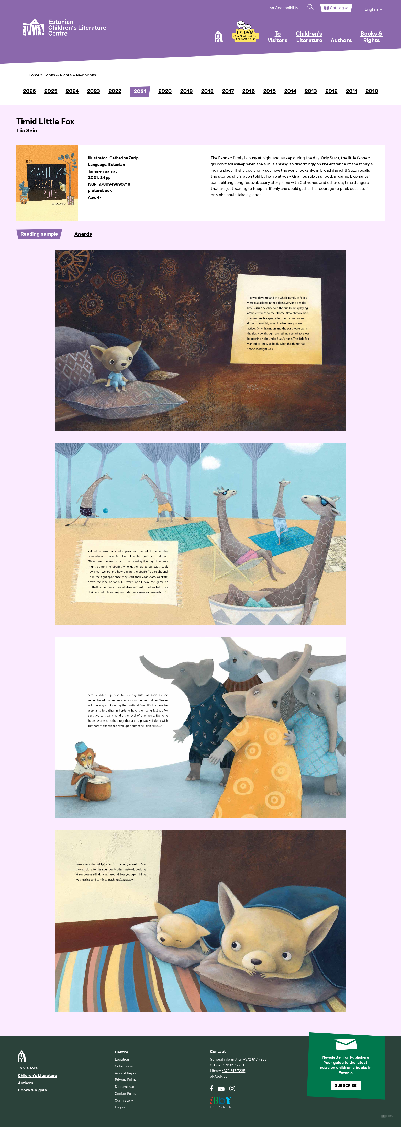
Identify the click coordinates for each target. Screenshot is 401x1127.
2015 (269, 91)
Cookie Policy (125, 1093)
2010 (371, 91)
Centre (121, 1052)
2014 (290, 91)
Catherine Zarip (124, 158)
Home (34, 75)
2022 (114, 91)
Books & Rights (371, 37)
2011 (351, 91)
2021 (140, 91)
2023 (93, 91)
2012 (331, 91)
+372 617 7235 (233, 1071)
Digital (387, 1116)
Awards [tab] (83, 234)
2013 (311, 91)
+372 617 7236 (255, 1059)
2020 (165, 91)
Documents (124, 1087)
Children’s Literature (309, 37)
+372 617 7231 (232, 1065)
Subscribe (346, 1085)
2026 (29, 91)
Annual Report (126, 1073)
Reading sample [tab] (39, 234)
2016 (248, 91)
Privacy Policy (125, 1080)
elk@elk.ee (219, 1076)
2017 (228, 91)
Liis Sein (26, 131)
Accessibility (286, 7)
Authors (341, 40)
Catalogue (339, 7)
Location (122, 1059)
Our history (124, 1100)
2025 (51, 91)
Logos (120, 1107)
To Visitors (278, 37)
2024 (72, 91)
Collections (124, 1066)
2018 (207, 91)
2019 (186, 91)
